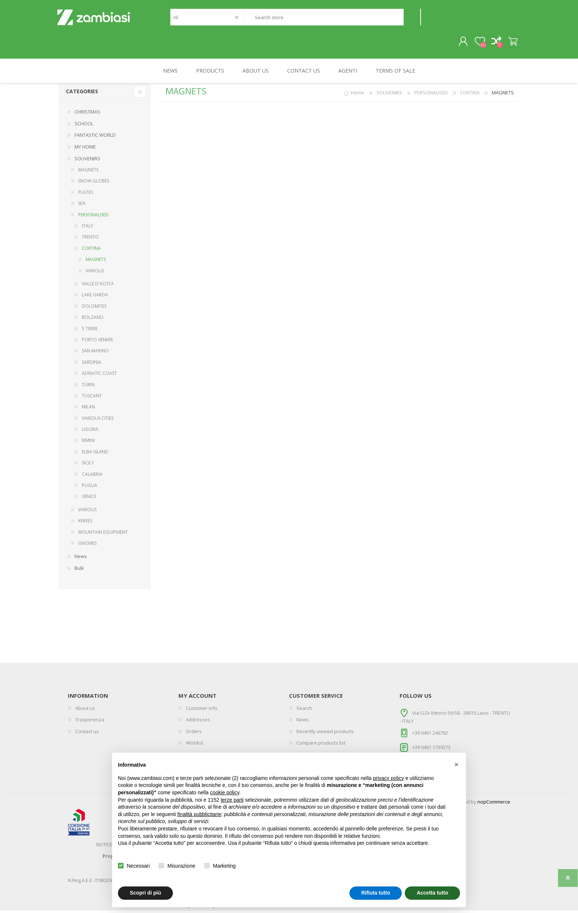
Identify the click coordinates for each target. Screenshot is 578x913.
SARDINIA (91, 365)
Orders (194, 734)
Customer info (201, 710)
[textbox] (324, 18)
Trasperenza (89, 722)
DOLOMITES (94, 309)
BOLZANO (93, 320)
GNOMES (87, 546)
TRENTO (90, 240)
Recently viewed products (325, 734)
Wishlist (194, 745)
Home (357, 95)
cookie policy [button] (224, 792)
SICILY (88, 466)
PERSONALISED (93, 217)
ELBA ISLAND (95, 454)
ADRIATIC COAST (99, 376)
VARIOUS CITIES (98, 421)
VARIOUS (95, 273)
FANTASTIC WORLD (95, 138)
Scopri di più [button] (145, 893)
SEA (82, 206)
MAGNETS (88, 173)
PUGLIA (89, 488)
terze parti (232, 800)
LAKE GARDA (95, 298)
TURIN (88, 387)
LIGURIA (90, 432)
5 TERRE (90, 331)
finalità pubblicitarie (199, 814)
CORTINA (91, 251)
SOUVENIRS (87, 161)
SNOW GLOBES (93, 184)
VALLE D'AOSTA (98, 286)
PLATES (85, 195)
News (80, 559)
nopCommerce (493, 804)
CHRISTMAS (87, 114)
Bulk (79, 570)
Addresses (198, 722)
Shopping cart (511, 43)
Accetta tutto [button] (432, 893)
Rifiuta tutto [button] (375, 893)
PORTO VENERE (97, 342)
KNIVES (85, 523)
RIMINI (88, 443)
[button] (456, 764)
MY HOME (85, 149)
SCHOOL (83, 126)
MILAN (88, 410)
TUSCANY (92, 398)
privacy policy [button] (388, 778)
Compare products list (320, 745)
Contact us (87, 734)
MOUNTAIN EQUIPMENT (103, 535)
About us (85, 710)
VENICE (89, 499)
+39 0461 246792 (430, 735)
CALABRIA (92, 477)
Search (412, 18)
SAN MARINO (95, 354)
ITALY (87, 229)
